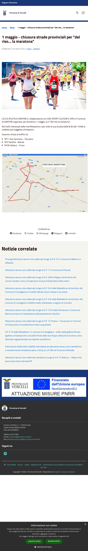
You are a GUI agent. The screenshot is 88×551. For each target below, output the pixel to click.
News (12, 27)
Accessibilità (11, 464)
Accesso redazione (68, 471)
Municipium (56, 471)
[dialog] (44, 536)
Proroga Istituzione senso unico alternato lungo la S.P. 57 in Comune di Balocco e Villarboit (43, 260)
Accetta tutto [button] (34, 541)
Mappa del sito (36, 464)
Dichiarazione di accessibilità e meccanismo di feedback (63, 464)
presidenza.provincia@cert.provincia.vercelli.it (23, 439)
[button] (44, 547)
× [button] (85, 524)
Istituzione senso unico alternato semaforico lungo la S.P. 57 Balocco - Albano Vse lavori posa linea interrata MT (43, 359)
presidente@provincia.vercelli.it (20, 436)
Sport (29, 48)
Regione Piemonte (9, 2)
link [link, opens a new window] (67, 536)
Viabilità (36, 48)
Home (4, 27)
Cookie (27, 464)
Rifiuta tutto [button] (54, 541)
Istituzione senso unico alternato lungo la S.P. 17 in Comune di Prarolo (38, 270)
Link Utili (43, 467)
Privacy (20, 464)
